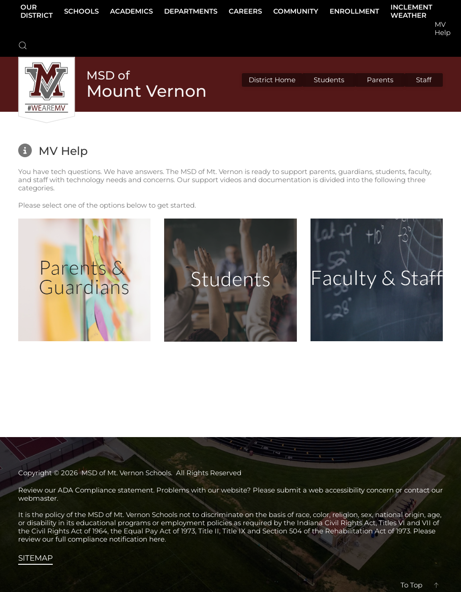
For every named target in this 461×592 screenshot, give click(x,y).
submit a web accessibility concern (335, 490)
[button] (22, 45)
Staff (423, 79)
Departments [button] (190, 11)
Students (329, 79)
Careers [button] (245, 11)
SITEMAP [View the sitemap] (35, 557)
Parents (380, 79)
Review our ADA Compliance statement (85, 490)
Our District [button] (36, 11)
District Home (272, 79)
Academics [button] (131, 11)
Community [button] (295, 11)
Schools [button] (81, 11)
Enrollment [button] (354, 11)
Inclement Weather (411, 11)
